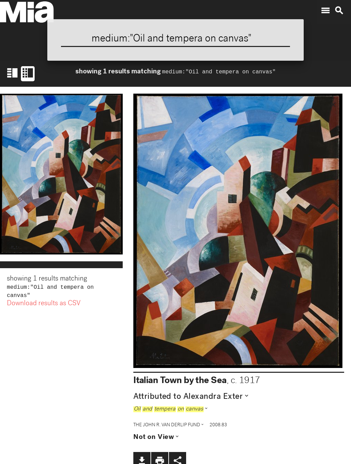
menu (325, 10)
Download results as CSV (44, 305)
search (339, 10)
